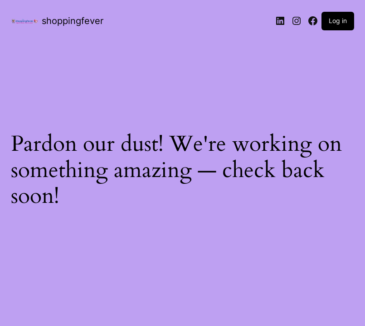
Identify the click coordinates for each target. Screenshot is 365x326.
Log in (338, 20)
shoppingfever (72, 20)
